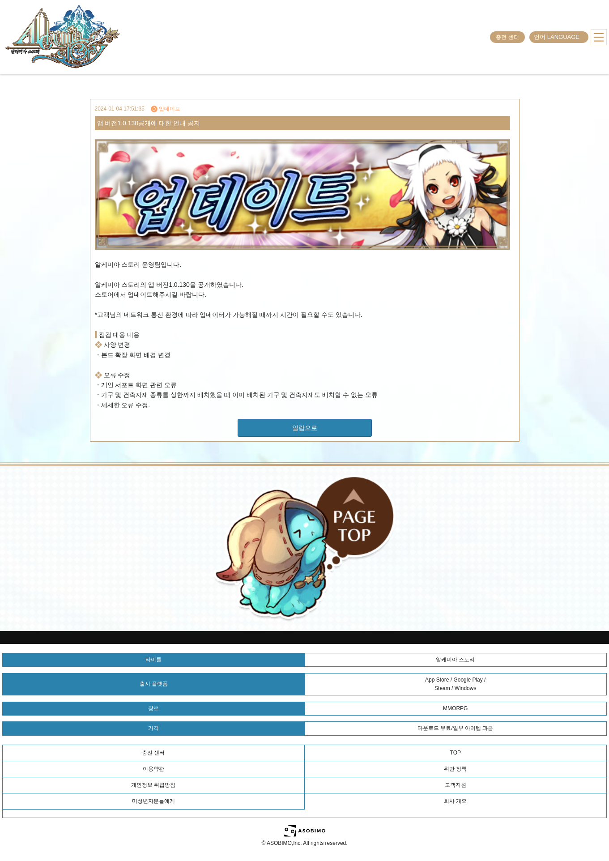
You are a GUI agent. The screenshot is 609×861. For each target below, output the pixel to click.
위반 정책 (455, 769)
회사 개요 (455, 801)
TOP (455, 753)
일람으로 (304, 427)
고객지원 (455, 785)
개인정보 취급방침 (153, 785)
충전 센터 (507, 37)
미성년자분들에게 (153, 801)
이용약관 (153, 769)
